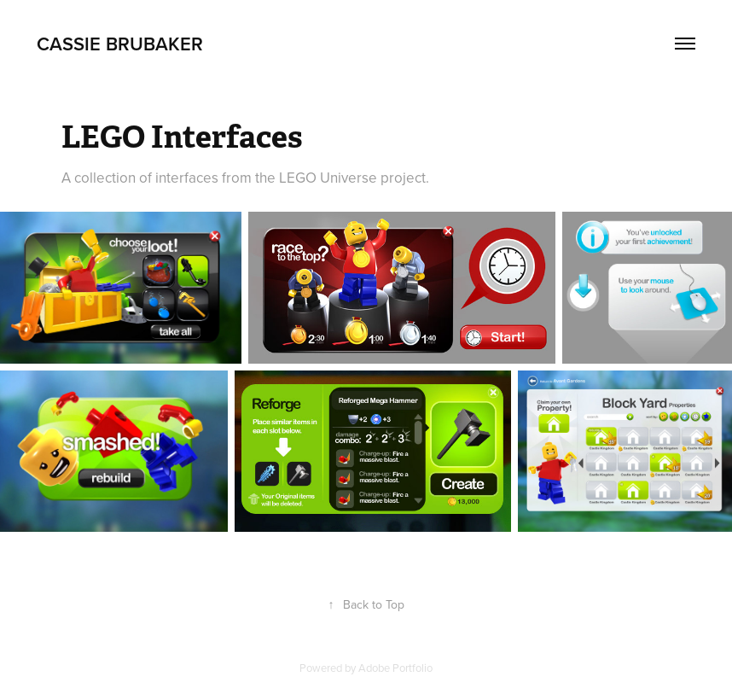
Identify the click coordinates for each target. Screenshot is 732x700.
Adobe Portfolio (395, 667)
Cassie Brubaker (120, 43)
